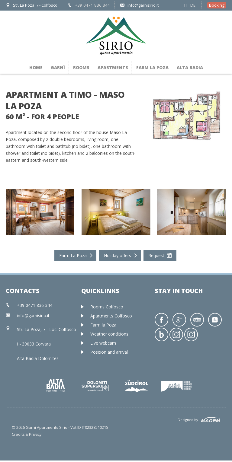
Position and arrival (109, 351)
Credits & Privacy (27, 435)
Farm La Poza (73, 254)
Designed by (184, 419)
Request (156, 254)
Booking (217, 5)
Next (226, 72)
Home (36, 66)
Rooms (81, 66)
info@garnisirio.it (138, 4)
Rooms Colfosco (106, 305)
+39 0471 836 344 (90, 4)
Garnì (58, 66)
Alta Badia (190, 66)
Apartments (113, 66)
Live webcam (103, 342)
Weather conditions (109, 333)
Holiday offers (117, 254)
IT (186, 5)
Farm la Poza (152, 66)
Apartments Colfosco (111, 314)
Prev (6, 72)
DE (193, 5)
